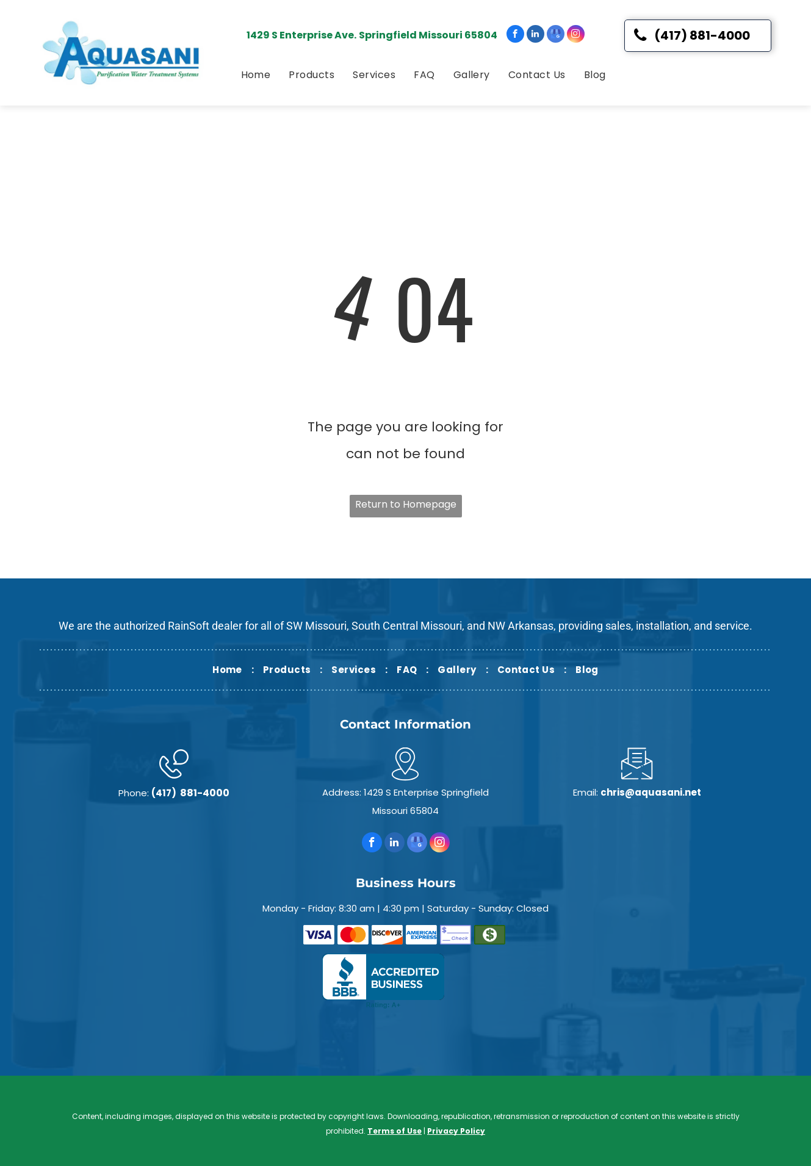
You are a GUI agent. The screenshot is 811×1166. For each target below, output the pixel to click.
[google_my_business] (555, 35)
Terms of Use (394, 1131)
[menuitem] (256, 75)
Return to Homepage (405, 504)
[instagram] (576, 35)
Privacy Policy (456, 1131)
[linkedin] (535, 35)
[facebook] (515, 35)
